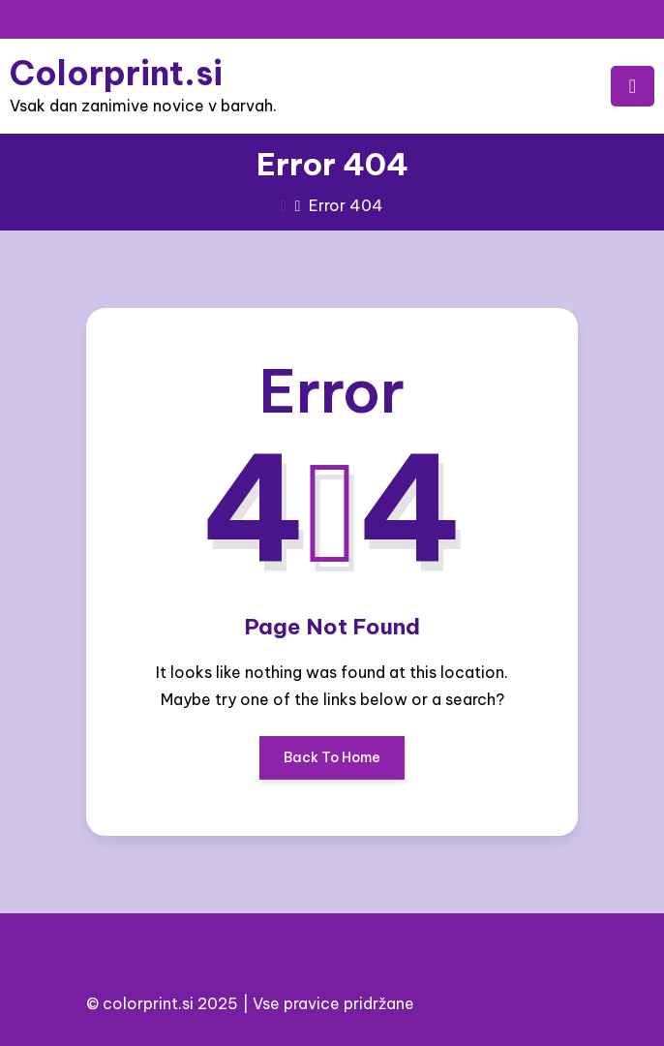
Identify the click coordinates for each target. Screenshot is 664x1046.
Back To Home (332, 764)
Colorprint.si (116, 73)
